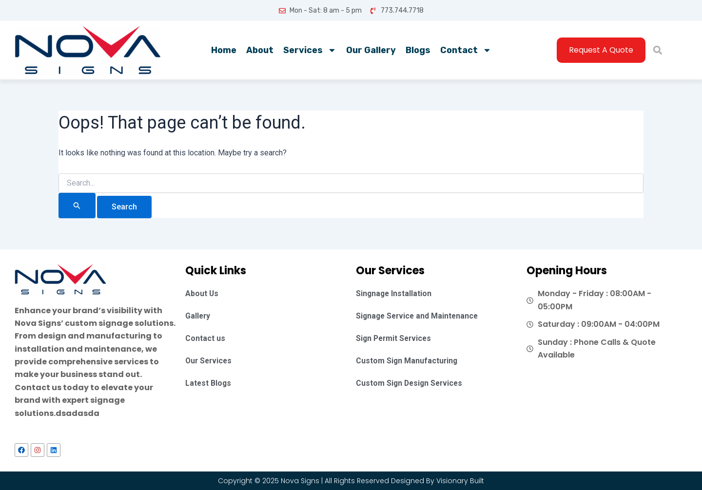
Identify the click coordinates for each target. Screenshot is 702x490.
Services (309, 50)
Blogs (418, 50)
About (259, 50)
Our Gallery (371, 50)
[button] (657, 50)
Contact (465, 50)
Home (223, 50)
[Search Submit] (77, 205)
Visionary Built (460, 481)
